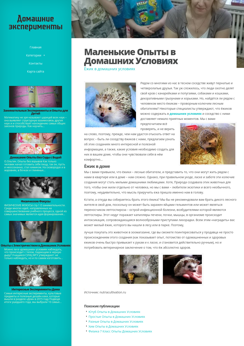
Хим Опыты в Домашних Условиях (113, 326)
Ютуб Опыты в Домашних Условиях (114, 312)
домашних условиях (186, 114)
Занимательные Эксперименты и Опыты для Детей (35, 111)
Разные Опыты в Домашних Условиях (116, 321)
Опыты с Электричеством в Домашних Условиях (35, 245)
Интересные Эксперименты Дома (35, 289)
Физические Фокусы (35, 201)
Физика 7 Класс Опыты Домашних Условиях (120, 331)
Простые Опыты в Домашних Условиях (117, 317)
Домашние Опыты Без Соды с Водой (35, 157)
